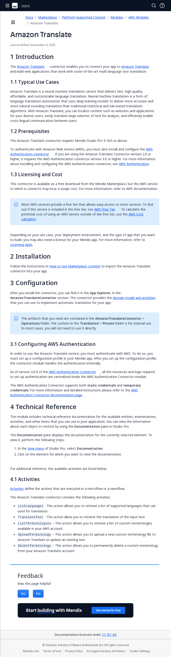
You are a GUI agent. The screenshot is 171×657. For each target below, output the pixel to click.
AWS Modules (138, 17)
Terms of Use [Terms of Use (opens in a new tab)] (52, 651)
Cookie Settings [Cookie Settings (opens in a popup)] (139, 651)
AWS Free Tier (104, 209)
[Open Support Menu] (162, 5)
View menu (36, 448)
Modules (117, 17)
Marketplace (47, 17)
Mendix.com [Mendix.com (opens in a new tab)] (31, 651)
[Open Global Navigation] (7, 5)
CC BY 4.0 (109, 634)
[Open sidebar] (13, 22)
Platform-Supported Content (84, 17)
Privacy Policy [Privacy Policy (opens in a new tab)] (74, 651)
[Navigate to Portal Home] (15, 5)
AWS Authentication (134, 163)
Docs (29, 17)
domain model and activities (134, 297)
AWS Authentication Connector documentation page (74, 392)
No (38, 593)
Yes (23, 593)
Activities (17, 488)
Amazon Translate (30, 66)
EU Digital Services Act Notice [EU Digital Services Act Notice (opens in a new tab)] (106, 651)
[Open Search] (154, 5)
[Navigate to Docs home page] (26, 6)
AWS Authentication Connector (72, 371)
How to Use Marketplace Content (74, 266)
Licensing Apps (21, 244)
